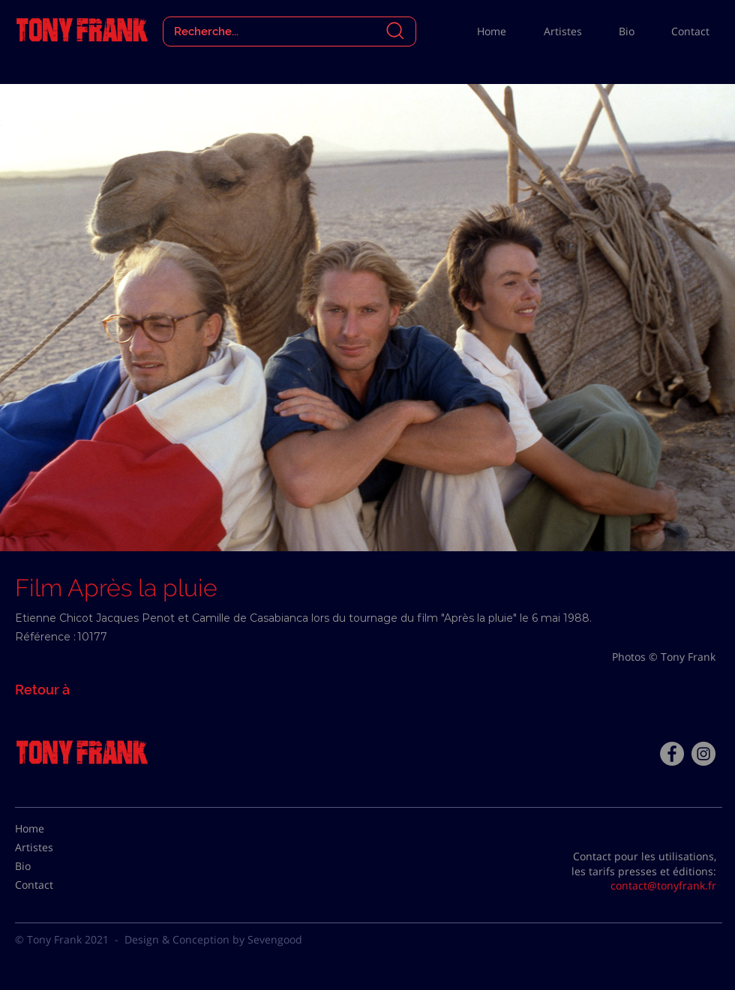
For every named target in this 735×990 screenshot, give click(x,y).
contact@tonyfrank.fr (663, 885)
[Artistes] (52, 847)
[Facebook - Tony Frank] (672, 754)
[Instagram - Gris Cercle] (704, 754)
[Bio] (52, 866)
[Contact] (52, 885)
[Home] (52, 828)
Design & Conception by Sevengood (213, 939)
